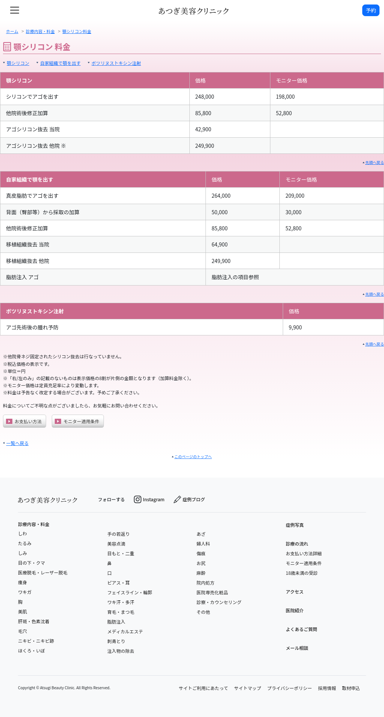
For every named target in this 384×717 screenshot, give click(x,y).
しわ (22, 533)
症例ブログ (189, 499)
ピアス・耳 (118, 582)
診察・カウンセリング (219, 602)
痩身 (22, 582)
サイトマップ (247, 688)
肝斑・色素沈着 (34, 621)
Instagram (149, 499)
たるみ (25, 543)
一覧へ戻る (17, 443)
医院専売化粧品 (212, 592)
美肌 (22, 611)
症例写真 (295, 525)
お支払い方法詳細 (304, 553)
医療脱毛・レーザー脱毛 (43, 572)
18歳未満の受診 (302, 573)
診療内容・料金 (34, 524)
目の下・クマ (31, 562)
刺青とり (116, 641)
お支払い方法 (24, 421)
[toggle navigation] (14, 10)
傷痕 (201, 553)
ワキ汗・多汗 (120, 602)
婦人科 (203, 543)
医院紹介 (295, 610)
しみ (22, 553)
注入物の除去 (120, 651)
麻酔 (201, 573)
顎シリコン (18, 63)
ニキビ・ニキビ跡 (36, 640)
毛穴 (22, 631)
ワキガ (25, 592)
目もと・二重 (120, 553)
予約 (371, 10)
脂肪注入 (116, 621)
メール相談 (297, 648)
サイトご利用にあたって (203, 688)
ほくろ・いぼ (31, 650)
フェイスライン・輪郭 (129, 592)
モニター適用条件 (77, 421)
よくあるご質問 (301, 629)
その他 (203, 612)
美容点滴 (116, 543)
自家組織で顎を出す (60, 63)
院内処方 (205, 582)
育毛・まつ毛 (120, 612)
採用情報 (327, 688)
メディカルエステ (125, 631)
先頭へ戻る (374, 162)
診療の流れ (297, 543)
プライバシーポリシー (289, 688)
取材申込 (351, 688)
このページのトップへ (193, 456)
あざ (201, 534)
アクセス (294, 591)
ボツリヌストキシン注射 (116, 63)
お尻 (201, 563)
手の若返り (118, 534)
